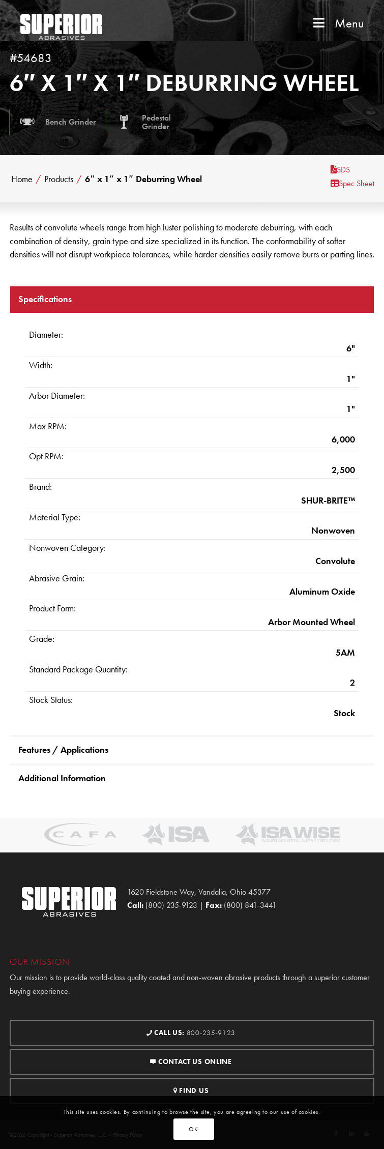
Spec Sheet (352, 183)
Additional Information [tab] (62, 778)
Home (22, 179)
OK (193, 1129)
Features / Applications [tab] (63, 749)
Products (58, 179)
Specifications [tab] (45, 299)
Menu (338, 23)
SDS (340, 169)
